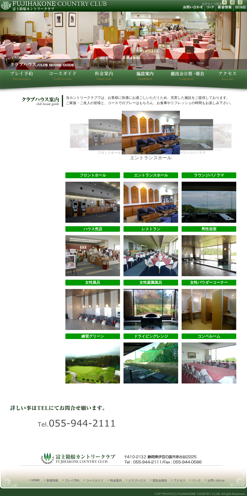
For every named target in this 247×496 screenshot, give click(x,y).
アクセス (179, 480)
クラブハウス (137, 480)
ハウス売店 (215, 137)
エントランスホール (151, 135)
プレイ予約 (72, 480)
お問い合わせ (216, 480)
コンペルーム (86, 137)
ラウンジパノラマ (192, 137)
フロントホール (109, 137)
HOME (35, 480)
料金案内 (116, 480)
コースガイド (94, 480)
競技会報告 (160, 480)
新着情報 (52, 480)
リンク (196, 480)
